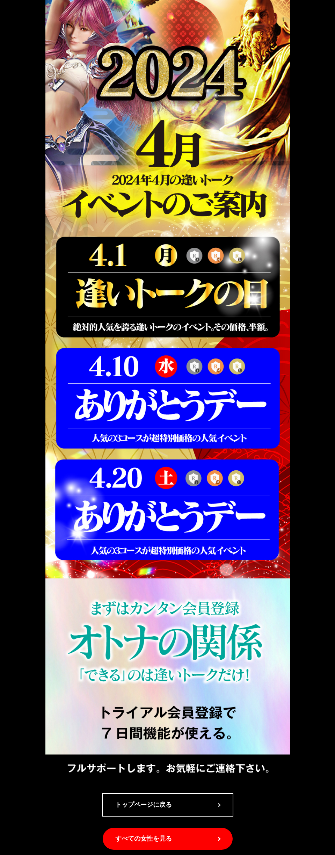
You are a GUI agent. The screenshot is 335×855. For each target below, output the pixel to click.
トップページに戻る (143, 804)
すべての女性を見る (143, 838)
